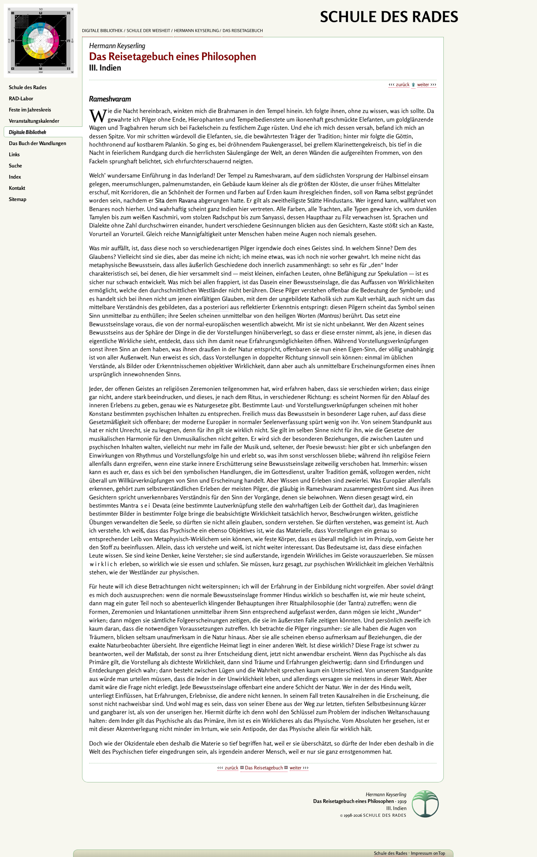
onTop (433, 853)
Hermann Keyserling (196, 30)
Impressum (414, 853)
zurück (402, 84)
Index (15, 177)
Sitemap (17, 199)
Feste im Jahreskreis (30, 110)
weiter (423, 84)
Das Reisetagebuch (243, 30)
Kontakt (17, 188)
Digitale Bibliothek (27, 132)
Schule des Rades (28, 87)
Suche (15, 166)
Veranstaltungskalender (34, 121)
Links (14, 154)
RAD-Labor (21, 98)
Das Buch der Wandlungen (37, 143)
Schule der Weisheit (148, 30)
